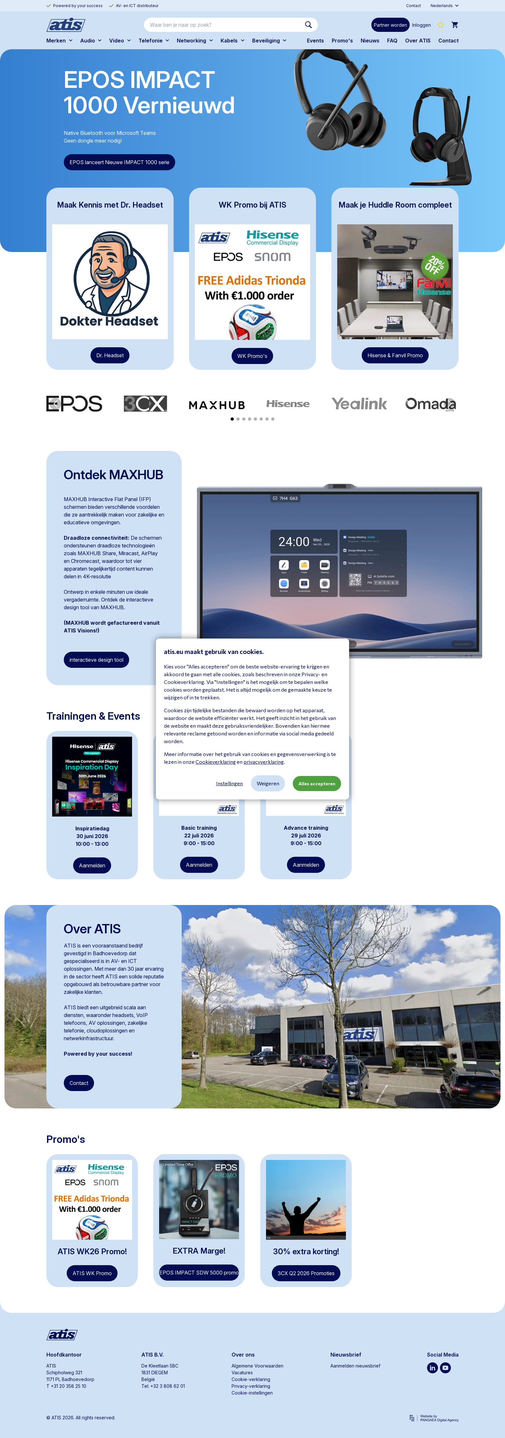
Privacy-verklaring (251, 1386)
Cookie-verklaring (251, 1379)
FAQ (392, 40)
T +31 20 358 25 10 (66, 1386)
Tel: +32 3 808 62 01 (163, 1386)
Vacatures (242, 1372)
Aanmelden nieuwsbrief (355, 1365)
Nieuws (370, 40)
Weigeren (268, 783)
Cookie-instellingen (252, 1393)
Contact (448, 40)
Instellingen (229, 783)
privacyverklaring (263, 762)
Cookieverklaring (215, 762)
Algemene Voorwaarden (257, 1365)
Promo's (342, 40)
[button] (55, 404)
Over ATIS (418, 40)
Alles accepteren (317, 783)
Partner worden (390, 25)
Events (315, 40)
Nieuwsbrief (345, 1354)
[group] (74, 404)
